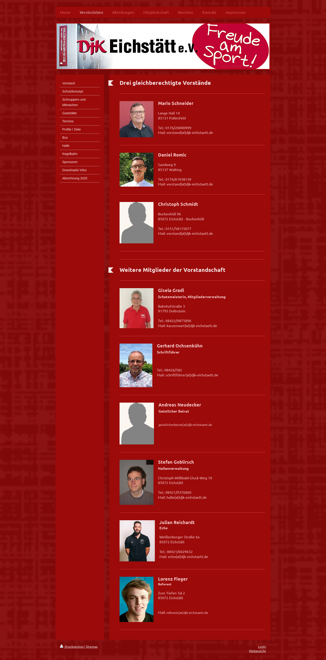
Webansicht (257, 651)
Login (262, 646)
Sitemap (92, 646)
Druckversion (72, 646)
